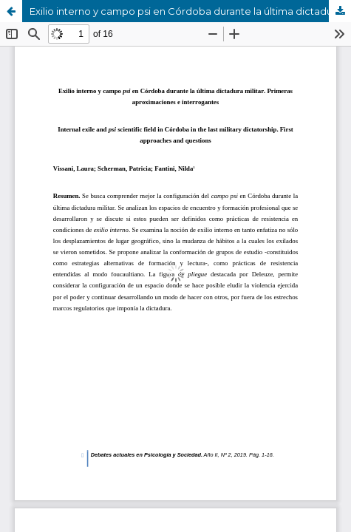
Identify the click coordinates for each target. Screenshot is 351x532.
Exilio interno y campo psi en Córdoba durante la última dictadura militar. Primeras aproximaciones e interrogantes (190, 11)
